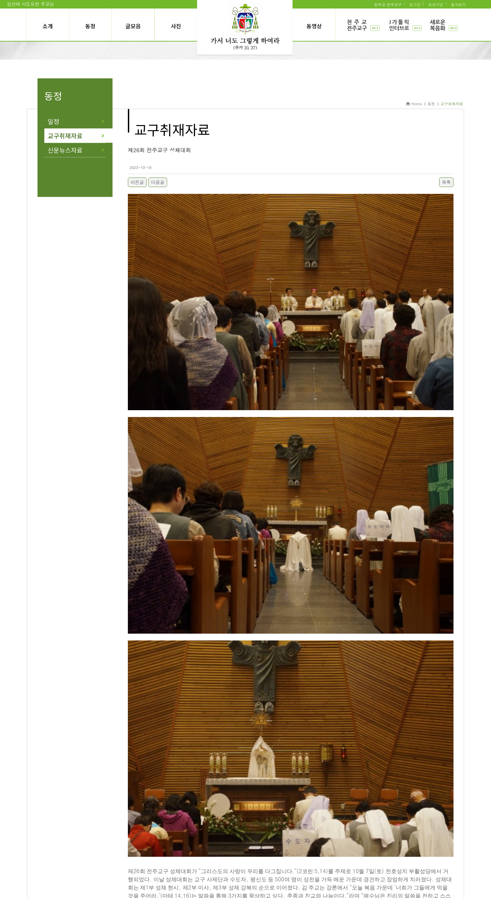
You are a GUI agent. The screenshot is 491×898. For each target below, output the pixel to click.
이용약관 (208, 852)
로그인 (414, 4)
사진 (176, 26)
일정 (53, 121)
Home (417, 103)
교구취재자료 (65, 135)
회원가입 (435, 4)
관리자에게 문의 (276, 852)
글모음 (133, 26)
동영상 (314, 26)
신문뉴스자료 (65, 149)
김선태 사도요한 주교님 (30, 4)
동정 (90, 26)
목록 (446, 182)
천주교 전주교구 (388, 4)
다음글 (157, 182)
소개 (48, 26)
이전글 (137, 182)
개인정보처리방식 (239, 852)
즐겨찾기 (458, 4)
